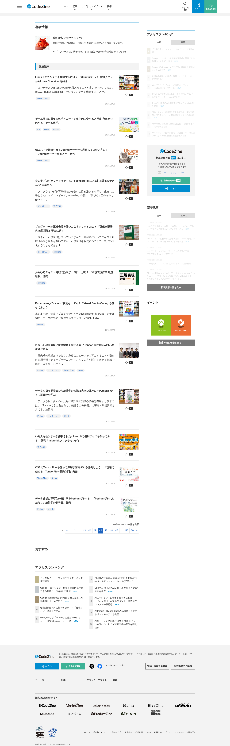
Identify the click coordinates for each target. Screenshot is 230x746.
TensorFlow (68, 370)
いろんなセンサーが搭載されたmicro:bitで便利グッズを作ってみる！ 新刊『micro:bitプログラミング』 (72, 438)
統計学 (66, 416)
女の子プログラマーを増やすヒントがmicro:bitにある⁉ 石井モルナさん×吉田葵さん (75, 182)
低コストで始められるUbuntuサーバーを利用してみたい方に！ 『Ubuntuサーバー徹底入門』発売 (71, 151)
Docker (40, 325)
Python (40, 370)
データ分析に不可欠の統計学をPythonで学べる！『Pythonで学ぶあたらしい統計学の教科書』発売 (74, 500)
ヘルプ (87, 732)
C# (38, 129)
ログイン (170, 188)
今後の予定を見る (170, 342)
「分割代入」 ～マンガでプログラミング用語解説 (169, 264)
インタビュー (43, 206)
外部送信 (191, 732)
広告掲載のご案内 (183, 666)
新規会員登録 (170, 180)
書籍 (109, 6)
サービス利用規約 (154, 732)
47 (105, 530)
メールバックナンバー (171, 172)
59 (126, 530)
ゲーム (56, 129)
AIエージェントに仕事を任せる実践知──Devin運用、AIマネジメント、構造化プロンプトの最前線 (116, 601)
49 (116, 530)
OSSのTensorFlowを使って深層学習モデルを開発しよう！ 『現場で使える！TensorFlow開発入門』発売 (74, 469)
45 (95, 530)
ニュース (63, 6)
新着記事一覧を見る (171, 287)
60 (132, 530)
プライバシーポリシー (174, 732)
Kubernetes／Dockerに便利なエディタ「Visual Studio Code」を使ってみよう (74, 305)
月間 (183, 42)
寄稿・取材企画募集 (157, 666)
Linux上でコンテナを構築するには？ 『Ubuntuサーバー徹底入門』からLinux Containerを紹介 (74, 79)
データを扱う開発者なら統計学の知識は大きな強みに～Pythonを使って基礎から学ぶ (74, 392)
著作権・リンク (100, 732)
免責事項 (128, 732)
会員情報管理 (115, 732)
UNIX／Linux (42, 98)
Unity (46, 129)
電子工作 (57, 206)
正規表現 (57, 252)
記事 (75, 6)
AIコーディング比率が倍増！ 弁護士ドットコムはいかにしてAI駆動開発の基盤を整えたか (116, 624)
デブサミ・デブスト (92, 6)
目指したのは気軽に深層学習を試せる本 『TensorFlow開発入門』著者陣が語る (74, 347)
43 (84, 530)
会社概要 (139, 732)
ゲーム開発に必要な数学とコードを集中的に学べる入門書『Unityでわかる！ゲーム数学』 (74, 120)
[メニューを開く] (19, 6)
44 (89, 530)
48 (111, 530)
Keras (80, 370)
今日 (159, 42)
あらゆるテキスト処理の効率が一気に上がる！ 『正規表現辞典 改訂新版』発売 (74, 274)
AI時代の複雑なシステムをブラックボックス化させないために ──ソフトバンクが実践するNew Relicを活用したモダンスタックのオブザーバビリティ (171, 276)
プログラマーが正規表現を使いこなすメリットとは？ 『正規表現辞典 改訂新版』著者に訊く (73, 228)
